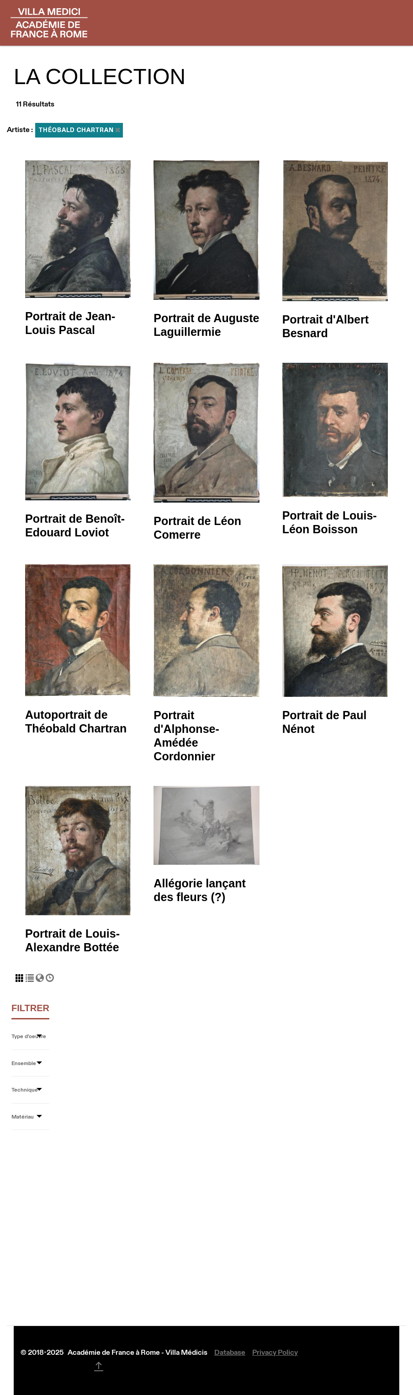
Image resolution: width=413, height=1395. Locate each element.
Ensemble (23, 1063)
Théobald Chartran (79, 130)
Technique (24, 1089)
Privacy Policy (275, 1352)
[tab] (30, 1036)
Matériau (22, 1116)
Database (229, 1352)
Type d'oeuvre (28, 1036)
